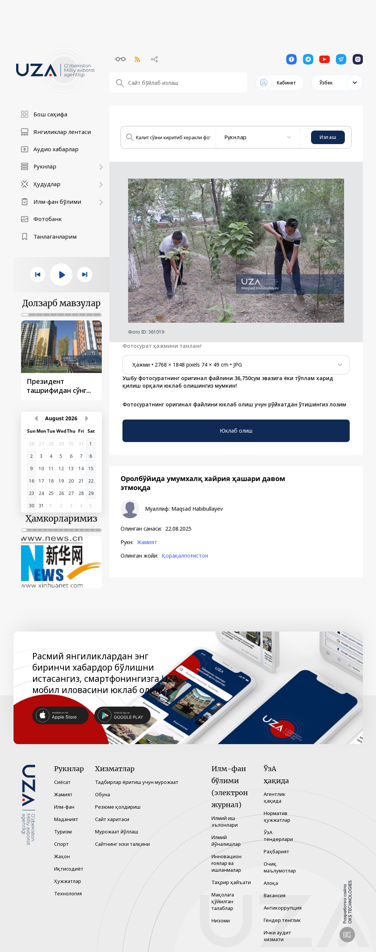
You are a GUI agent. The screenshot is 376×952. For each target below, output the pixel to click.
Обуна (102, 794)
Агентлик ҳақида (274, 797)
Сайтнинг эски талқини (122, 844)
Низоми (220, 920)
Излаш (328, 137)
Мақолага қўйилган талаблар (222, 901)
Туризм (63, 831)
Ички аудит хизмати (277, 936)
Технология (68, 893)
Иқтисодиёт (68, 868)
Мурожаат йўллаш (116, 831)
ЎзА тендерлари (278, 835)
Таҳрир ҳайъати (231, 882)
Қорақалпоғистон (185, 556)
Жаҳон (62, 856)
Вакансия (274, 895)
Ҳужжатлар (67, 881)
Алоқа (271, 883)
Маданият (66, 819)
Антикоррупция (283, 907)
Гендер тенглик (282, 920)
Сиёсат (62, 782)
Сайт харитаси (112, 819)
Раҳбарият (276, 851)
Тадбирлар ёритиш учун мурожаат (136, 782)
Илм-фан (64, 806)
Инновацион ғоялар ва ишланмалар (226, 863)
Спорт (61, 844)
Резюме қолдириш (117, 806)
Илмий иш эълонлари (224, 821)
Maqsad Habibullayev (197, 509)
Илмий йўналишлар (226, 840)
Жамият (147, 542)
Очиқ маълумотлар (280, 867)
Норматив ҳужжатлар (277, 816)
